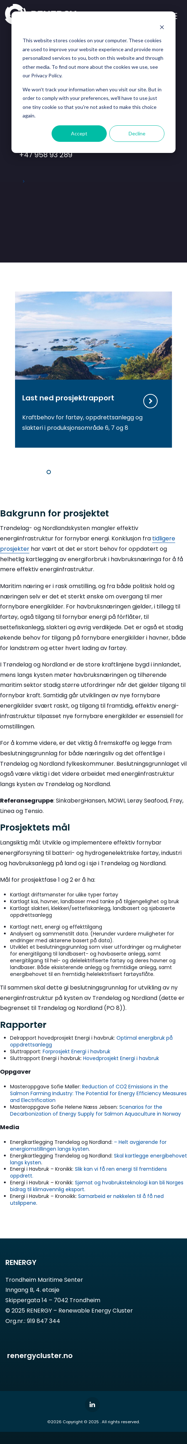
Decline (137, 133)
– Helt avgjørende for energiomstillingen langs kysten (88, 1145)
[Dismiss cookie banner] (161, 27)
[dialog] (93, 82)
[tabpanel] (93, 369)
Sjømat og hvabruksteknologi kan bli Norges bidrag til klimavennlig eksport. (96, 1186)
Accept (79, 133)
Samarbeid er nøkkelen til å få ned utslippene (87, 1200)
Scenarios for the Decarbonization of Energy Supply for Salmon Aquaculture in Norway (95, 1110)
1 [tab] (48, 472)
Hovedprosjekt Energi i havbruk (121, 1058)
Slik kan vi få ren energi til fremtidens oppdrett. (88, 1172)
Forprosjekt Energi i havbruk (76, 1051)
